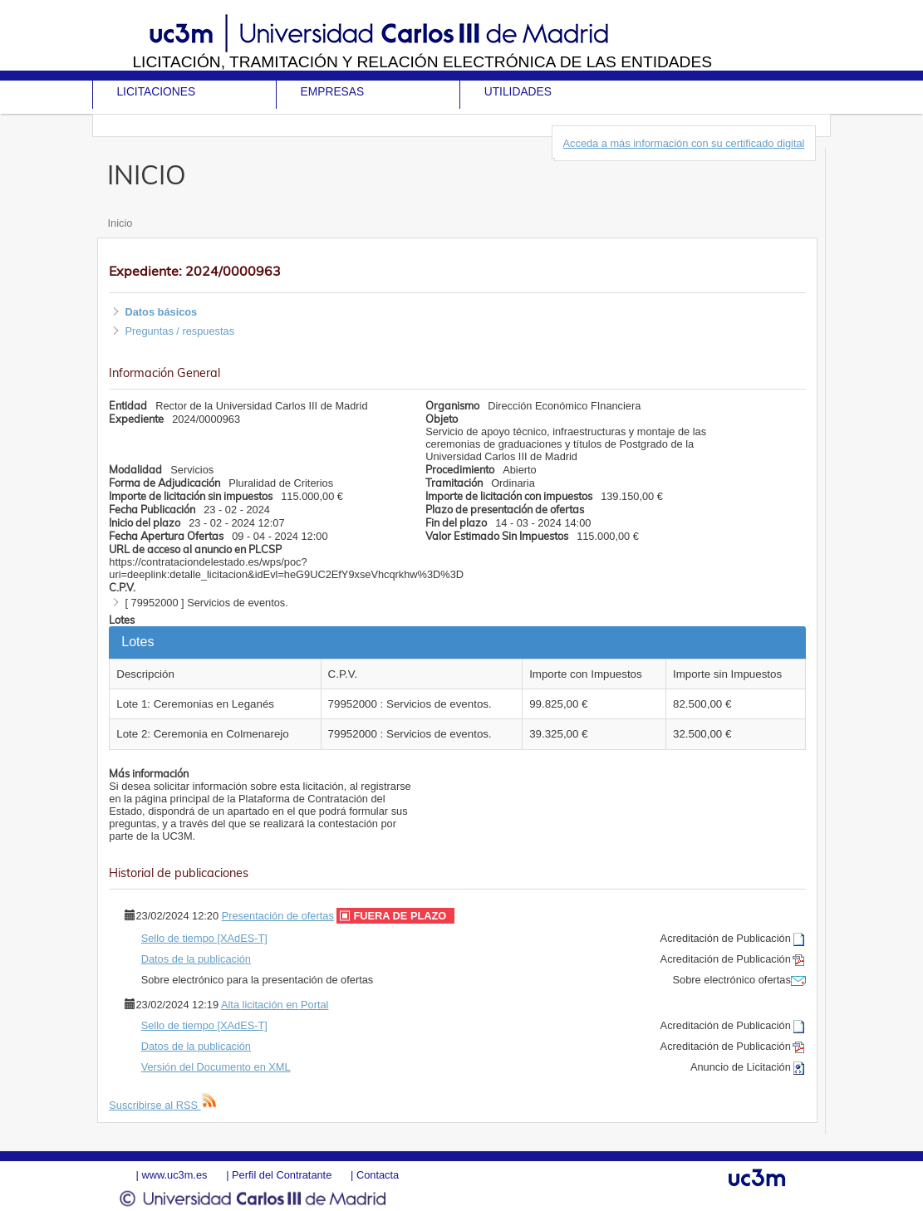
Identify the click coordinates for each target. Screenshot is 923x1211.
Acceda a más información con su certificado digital (684, 143)
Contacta (377, 1175)
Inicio (119, 223)
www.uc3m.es (175, 1175)
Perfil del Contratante (281, 1175)
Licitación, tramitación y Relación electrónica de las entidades (422, 62)
